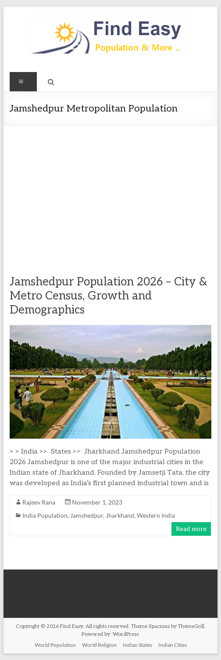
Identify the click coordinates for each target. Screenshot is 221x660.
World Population (55, 645)
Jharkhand (120, 515)
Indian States (137, 645)
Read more (191, 529)
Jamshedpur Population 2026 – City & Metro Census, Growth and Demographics (108, 296)
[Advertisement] (111, 191)
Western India (156, 515)
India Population (45, 515)
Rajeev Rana (38, 502)
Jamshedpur (86, 515)
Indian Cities (172, 645)
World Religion (99, 645)
